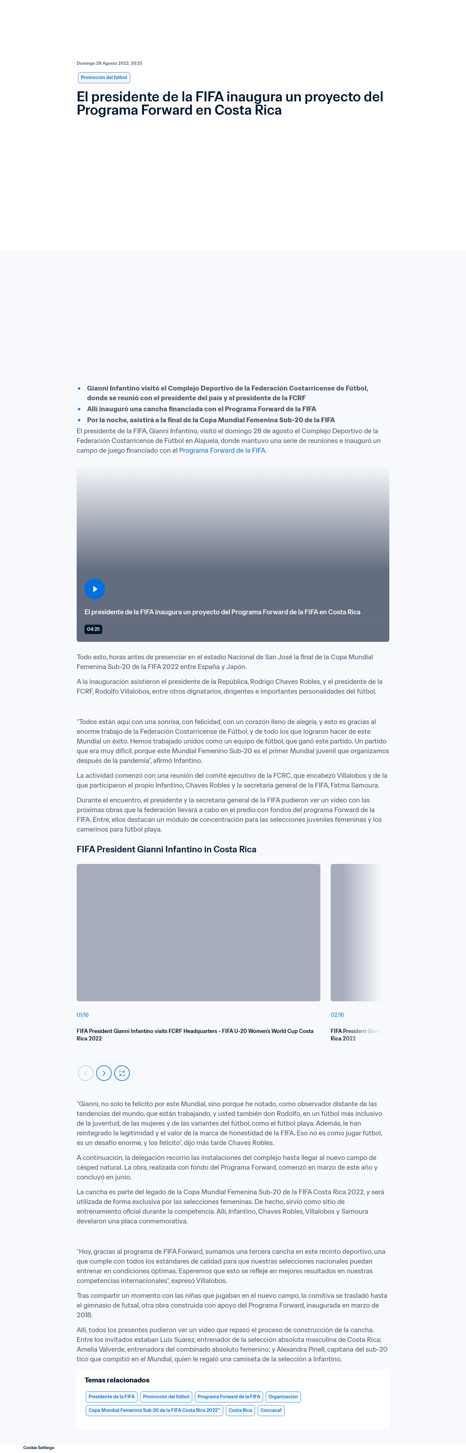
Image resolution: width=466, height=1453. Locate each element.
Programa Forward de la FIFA (222, 450)
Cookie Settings (38, 1447)
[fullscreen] (122, 1073)
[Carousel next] (104, 1073)
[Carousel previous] (86, 1073)
